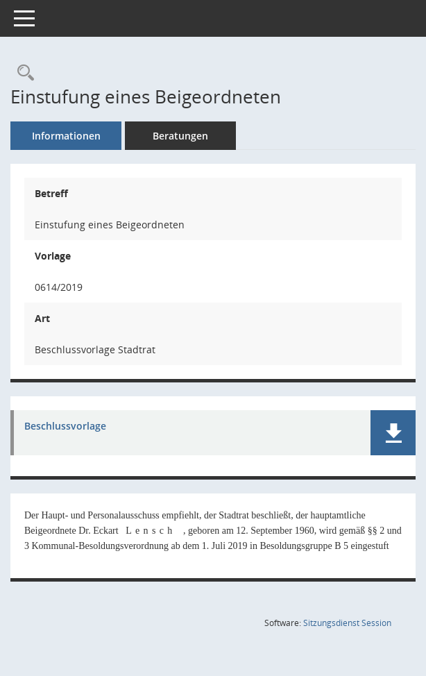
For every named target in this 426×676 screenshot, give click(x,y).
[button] (393, 432)
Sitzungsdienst (347, 623)
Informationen (66, 135)
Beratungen (180, 135)
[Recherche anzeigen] (22, 73)
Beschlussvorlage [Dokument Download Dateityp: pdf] (65, 426)
